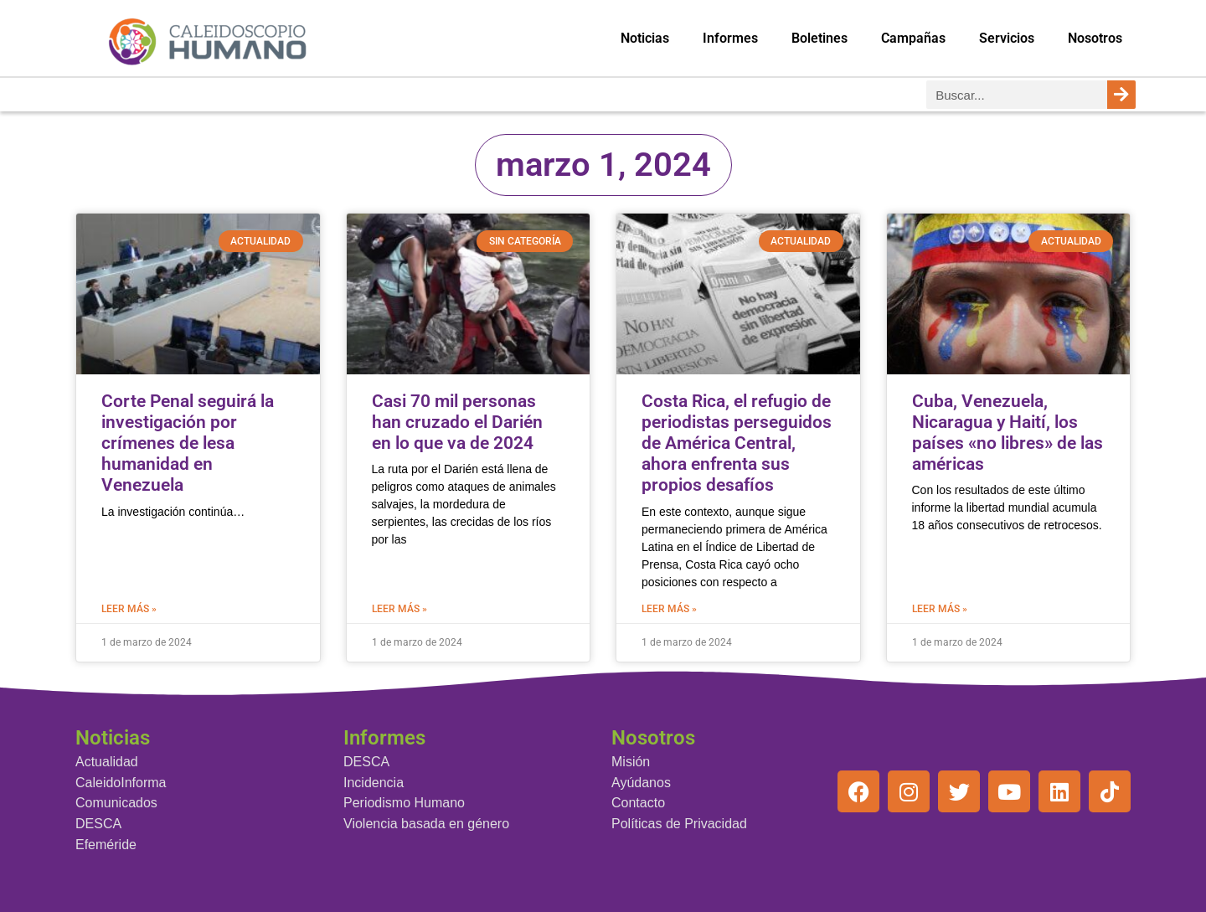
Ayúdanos (641, 782)
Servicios (1006, 38)
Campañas (913, 38)
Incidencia (373, 782)
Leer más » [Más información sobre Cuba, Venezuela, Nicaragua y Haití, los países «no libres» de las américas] (939, 609)
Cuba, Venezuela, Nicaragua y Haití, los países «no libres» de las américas (1007, 433)
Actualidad (106, 762)
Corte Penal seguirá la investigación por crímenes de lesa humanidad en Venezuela (187, 443)
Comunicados (116, 803)
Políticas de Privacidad (679, 824)
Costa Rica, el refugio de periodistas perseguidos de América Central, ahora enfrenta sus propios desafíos (737, 443)
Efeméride (106, 844)
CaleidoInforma (121, 782)
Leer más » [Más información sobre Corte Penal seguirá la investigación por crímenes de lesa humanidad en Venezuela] (129, 609)
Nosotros (1095, 38)
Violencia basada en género (426, 824)
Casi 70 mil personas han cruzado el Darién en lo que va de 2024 (457, 422)
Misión (630, 762)
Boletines (819, 38)
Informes (730, 38)
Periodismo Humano (404, 803)
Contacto (638, 803)
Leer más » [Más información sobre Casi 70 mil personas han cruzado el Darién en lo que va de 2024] (399, 609)
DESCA (98, 824)
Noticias (645, 38)
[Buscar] (1121, 94)
